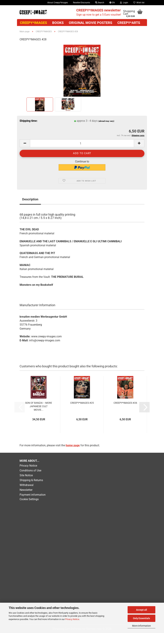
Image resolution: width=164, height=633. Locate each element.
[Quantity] (82, 143)
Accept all (141, 609)
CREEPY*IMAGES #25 (82, 402)
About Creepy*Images (57, 2)
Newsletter (26, 490)
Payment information (33, 494)
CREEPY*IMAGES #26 (125, 402)
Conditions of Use (30, 470)
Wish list (138, 2)
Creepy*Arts (128, 23)
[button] (112, 2)
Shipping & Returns (31, 480)
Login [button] (124, 2)
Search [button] (99, 2)
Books (58, 23)
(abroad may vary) (106, 121)
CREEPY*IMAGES (33, 23)
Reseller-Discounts (81, 2)
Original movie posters (90, 23)
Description (30, 199)
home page (73, 445)
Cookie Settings (29, 499)
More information (141, 625)
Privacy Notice (72, 619)
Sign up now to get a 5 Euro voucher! (98, 12)
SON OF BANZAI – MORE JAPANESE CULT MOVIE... (38, 406)
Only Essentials (141, 618)
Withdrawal (26, 485)
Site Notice (26, 475)
